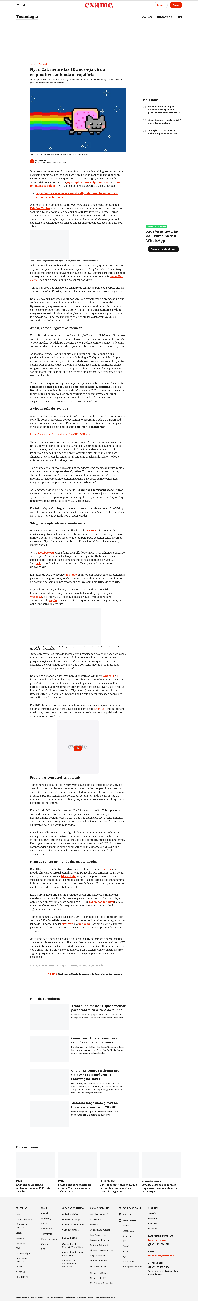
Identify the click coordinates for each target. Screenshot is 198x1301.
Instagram (153, 1223)
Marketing (46, 1218)
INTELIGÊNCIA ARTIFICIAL (169, 17)
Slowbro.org (46, 553)
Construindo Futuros (100, 1229)
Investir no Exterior (99, 1239)
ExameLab (147, 17)
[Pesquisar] (24, 5)
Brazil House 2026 (99, 1214)
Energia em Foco (98, 1234)
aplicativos (82, 182)
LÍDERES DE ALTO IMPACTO (24, 1226)
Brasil (19, 1232)
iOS (119, 676)
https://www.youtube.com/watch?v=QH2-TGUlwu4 (60, 435)
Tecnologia (27, 16)
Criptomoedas (96, 965)
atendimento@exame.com (161, 1255)
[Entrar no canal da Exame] (163, 250)
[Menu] (18, 5)
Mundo (44, 1208)
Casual (44, 1213)
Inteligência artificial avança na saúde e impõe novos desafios (163, 132)
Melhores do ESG (98, 1277)
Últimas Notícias (24, 1219)
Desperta (127, 1235)
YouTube (71, 575)
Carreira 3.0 (128, 1230)
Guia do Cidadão (70, 1214)
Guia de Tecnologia (71, 1219)
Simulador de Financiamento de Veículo (69, 1263)
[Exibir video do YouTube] (78, 747)
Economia (21, 1243)
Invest (19, 1266)
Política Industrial (99, 1260)
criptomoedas (99, 182)
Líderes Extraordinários (101, 1250)
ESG (18, 1248)
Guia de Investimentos (73, 1224)
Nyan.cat (92, 531)
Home (32, 64)
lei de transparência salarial (101, 1297)
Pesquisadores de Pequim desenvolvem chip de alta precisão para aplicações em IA (164, 110)
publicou (84, 924)
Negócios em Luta (98, 1255)
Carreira (20, 1237)
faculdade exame (132, 1208)
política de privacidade (75, 1297)
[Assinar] (161, 5)
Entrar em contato (157, 1240)
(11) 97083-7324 (160, 1267)
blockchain (68, 876)
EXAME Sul (95, 1219)
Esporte (45, 1223)
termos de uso (37, 1297)
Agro (125, 1256)
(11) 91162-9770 (160, 1244)
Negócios (20, 1271)
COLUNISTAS (22, 1276)
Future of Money (49, 1238)
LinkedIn (152, 1218)
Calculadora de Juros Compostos (72, 1253)
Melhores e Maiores (99, 1272)
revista (127, 1214)
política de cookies (54, 1297)
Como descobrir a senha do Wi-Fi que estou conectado (164, 122)
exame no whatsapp (156, 228)
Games (82, 965)
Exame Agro (47, 1228)
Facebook (152, 1228)
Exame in (127, 1225)
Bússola (157, 1181)
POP (43, 1249)
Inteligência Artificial (21, 1260)
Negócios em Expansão (101, 1283)
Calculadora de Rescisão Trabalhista (72, 1245)
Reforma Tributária (99, 1245)
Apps (63, 965)
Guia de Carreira (70, 1229)
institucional (22, 1297)
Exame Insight (23, 1253)
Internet (72, 965)
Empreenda (128, 1261)
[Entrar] (176, 5)
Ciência (45, 1244)
